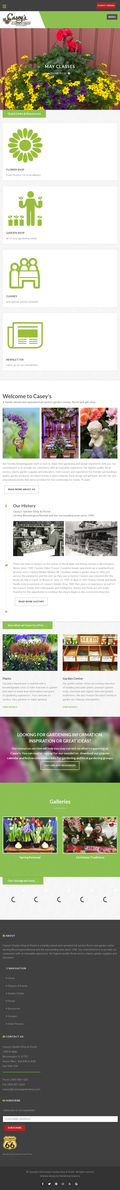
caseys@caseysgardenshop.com (21, 1089)
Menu (112, 17)
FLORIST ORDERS (106, 6)
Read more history (31, 601)
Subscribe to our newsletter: (19, 1110)
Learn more (60, 73)
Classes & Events (17, 985)
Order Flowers (15, 1023)
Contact (11, 1016)
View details (10, 707)
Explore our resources (60, 765)
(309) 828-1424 (19, 1079)
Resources (13, 1008)
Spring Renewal (30, 857)
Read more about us (21, 489)
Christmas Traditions (90, 857)
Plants (7, 678)
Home (10, 978)
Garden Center (73, 678)
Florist (10, 1001)
